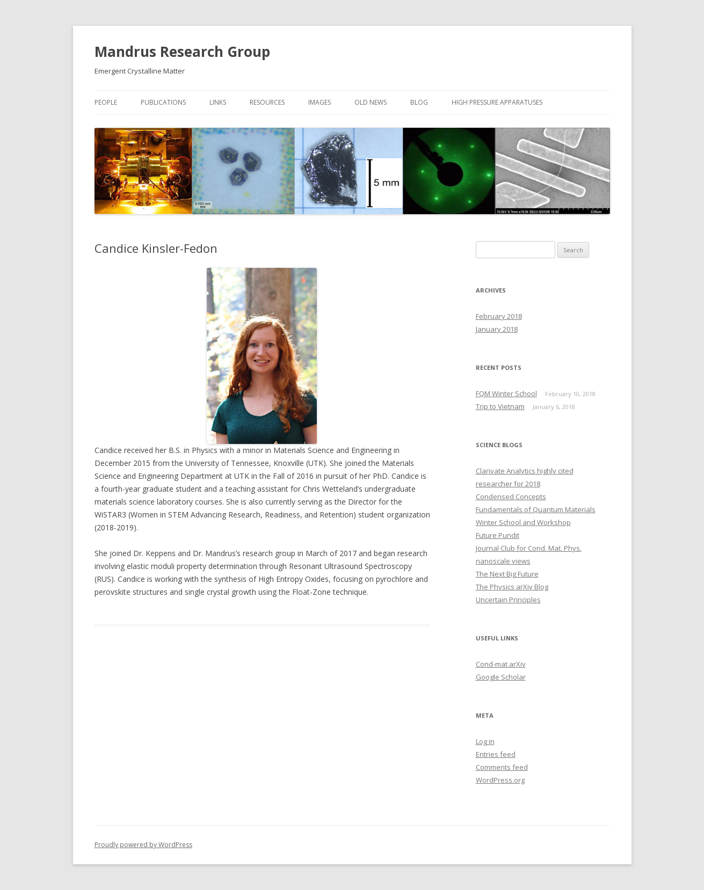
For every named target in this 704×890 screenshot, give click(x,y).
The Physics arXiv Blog (512, 587)
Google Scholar (501, 677)
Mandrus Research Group (182, 51)
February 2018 (499, 316)
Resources (267, 102)
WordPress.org (500, 780)
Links (217, 102)
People (106, 102)
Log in (485, 741)
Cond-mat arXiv (501, 664)
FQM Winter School (506, 393)
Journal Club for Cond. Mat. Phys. (529, 548)
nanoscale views (503, 561)
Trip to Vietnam (500, 406)
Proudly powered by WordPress (143, 844)
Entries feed (496, 754)
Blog (419, 102)
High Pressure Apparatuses (497, 102)
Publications (163, 102)
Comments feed (502, 767)
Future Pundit (497, 535)
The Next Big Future (507, 574)
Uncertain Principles (508, 599)
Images (319, 102)
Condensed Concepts (511, 496)
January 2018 (497, 329)
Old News (370, 102)
